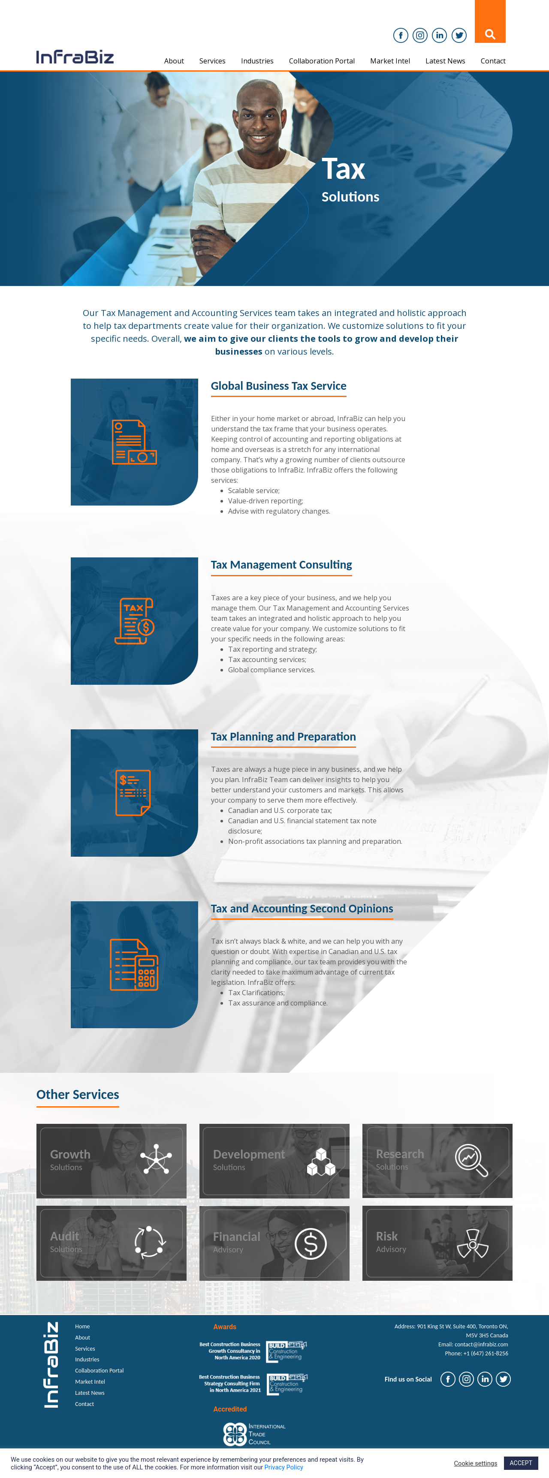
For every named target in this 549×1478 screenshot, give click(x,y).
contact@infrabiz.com (481, 1344)
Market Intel (390, 61)
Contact (493, 61)
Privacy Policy (284, 1467)
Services (212, 61)
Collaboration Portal (322, 61)
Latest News (445, 61)
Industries (257, 61)
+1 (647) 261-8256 (486, 1353)
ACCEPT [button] (521, 1463)
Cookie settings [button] (476, 1463)
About (174, 61)
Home (82, 1326)
